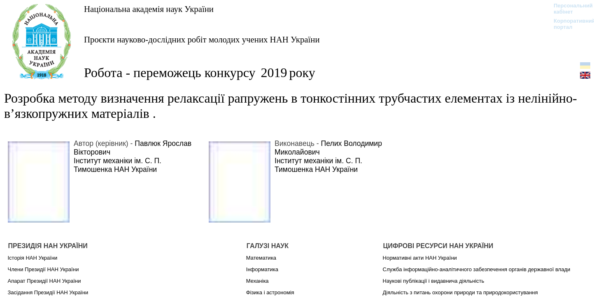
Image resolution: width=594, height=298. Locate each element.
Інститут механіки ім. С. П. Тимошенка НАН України (117, 165)
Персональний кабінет (569, 8)
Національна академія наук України (149, 9)
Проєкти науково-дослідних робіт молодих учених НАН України (202, 39)
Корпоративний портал (569, 24)
